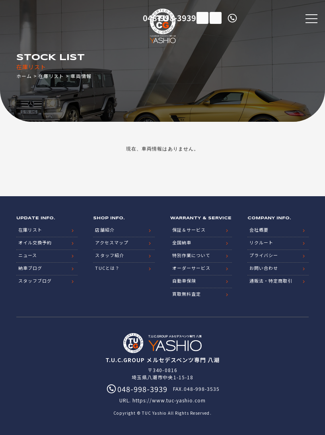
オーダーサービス (191, 267)
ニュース (27, 255)
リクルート (261, 242)
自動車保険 (184, 280)
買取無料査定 (186, 293)
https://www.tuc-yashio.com (169, 399)
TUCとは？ (107, 267)
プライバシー (263, 255)
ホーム (24, 75)
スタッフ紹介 (109, 255)
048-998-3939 (266, 17)
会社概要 (259, 229)
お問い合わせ (263, 267)
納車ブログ (30, 267)
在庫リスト (202, 18)
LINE (216, 18)
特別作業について (191, 255)
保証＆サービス (189, 229)
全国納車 (181, 242)
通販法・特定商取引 (270, 280)
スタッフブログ (35, 280)
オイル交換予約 (35, 242)
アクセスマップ (111, 242)
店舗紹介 (104, 229)
